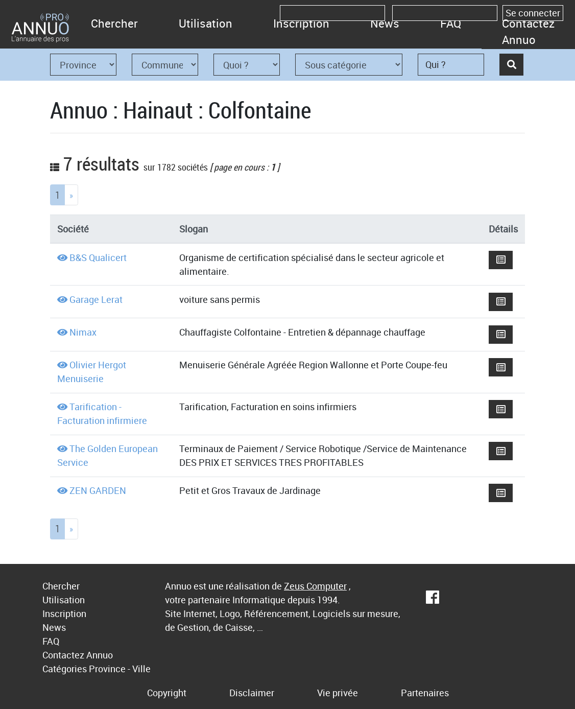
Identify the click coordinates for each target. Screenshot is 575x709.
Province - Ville (120, 669)
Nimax (83, 332)
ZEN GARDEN (97, 490)
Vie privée (337, 693)
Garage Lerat (96, 299)
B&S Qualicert (98, 257)
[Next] (71, 194)
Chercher (114, 23)
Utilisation (205, 23)
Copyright (166, 693)
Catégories (64, 669)
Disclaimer (251, 693)
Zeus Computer (315, 586)
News (384, 23)
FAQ (450, 23)
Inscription (301, 23)
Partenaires (425, 693)
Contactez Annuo (528, 31)
